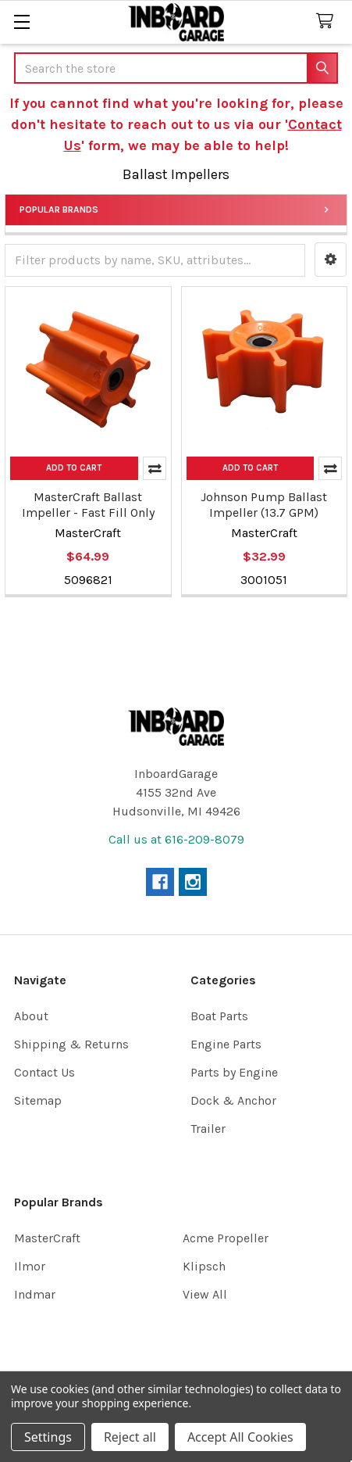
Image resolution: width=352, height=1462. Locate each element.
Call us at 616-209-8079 (176, 839)
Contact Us (44, 1072)
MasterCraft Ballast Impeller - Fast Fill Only (88, 504)
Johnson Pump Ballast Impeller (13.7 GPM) (264, 504)
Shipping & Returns (71, 1044)
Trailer (208, 1128)
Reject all (130, 1437)
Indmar (34, 1294)
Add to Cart (73, 468)
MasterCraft (47, 1238)
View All (205, 1294)
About (31, 1016)
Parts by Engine (234, 1072)
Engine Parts (225, 1044)
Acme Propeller (225, 1238)
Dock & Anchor (233, 1100)
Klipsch (204, 1266)
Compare (154, 468)
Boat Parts (219, 1016)
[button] (331, 259)
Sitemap (38, 1100)
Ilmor (29, 1266)
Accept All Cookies (240, 1437)
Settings (48, 1437)
